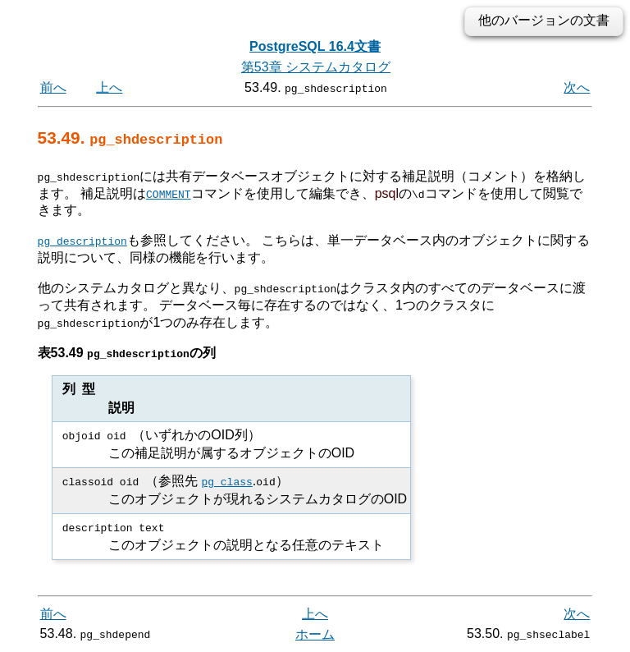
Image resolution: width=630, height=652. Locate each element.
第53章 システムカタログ (315, 67)
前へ (53, 87)
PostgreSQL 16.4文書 (315, 46)
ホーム (315, 634)
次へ (577, 87)
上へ (109, 87)
